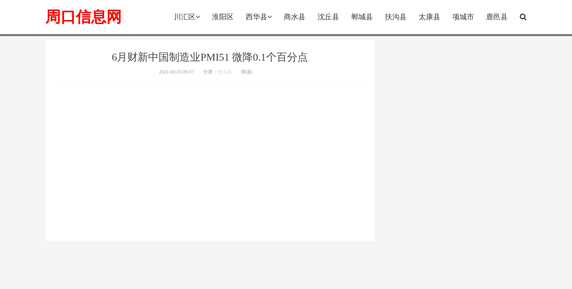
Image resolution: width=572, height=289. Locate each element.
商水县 (294, 17)
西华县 (259, 17)
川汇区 (187, 17)
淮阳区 (223, 17)
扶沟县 (396, 17)
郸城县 (362, 17)
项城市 (463, 17)
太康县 (429, 17)
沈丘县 (328, 17)
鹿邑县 (497, 17)
